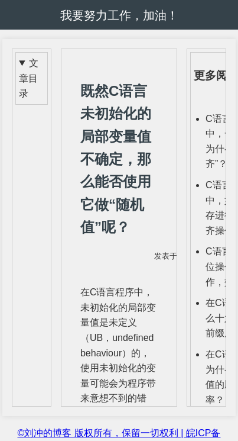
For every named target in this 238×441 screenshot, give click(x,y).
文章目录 (28, 78)
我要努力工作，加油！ (119, 15)
